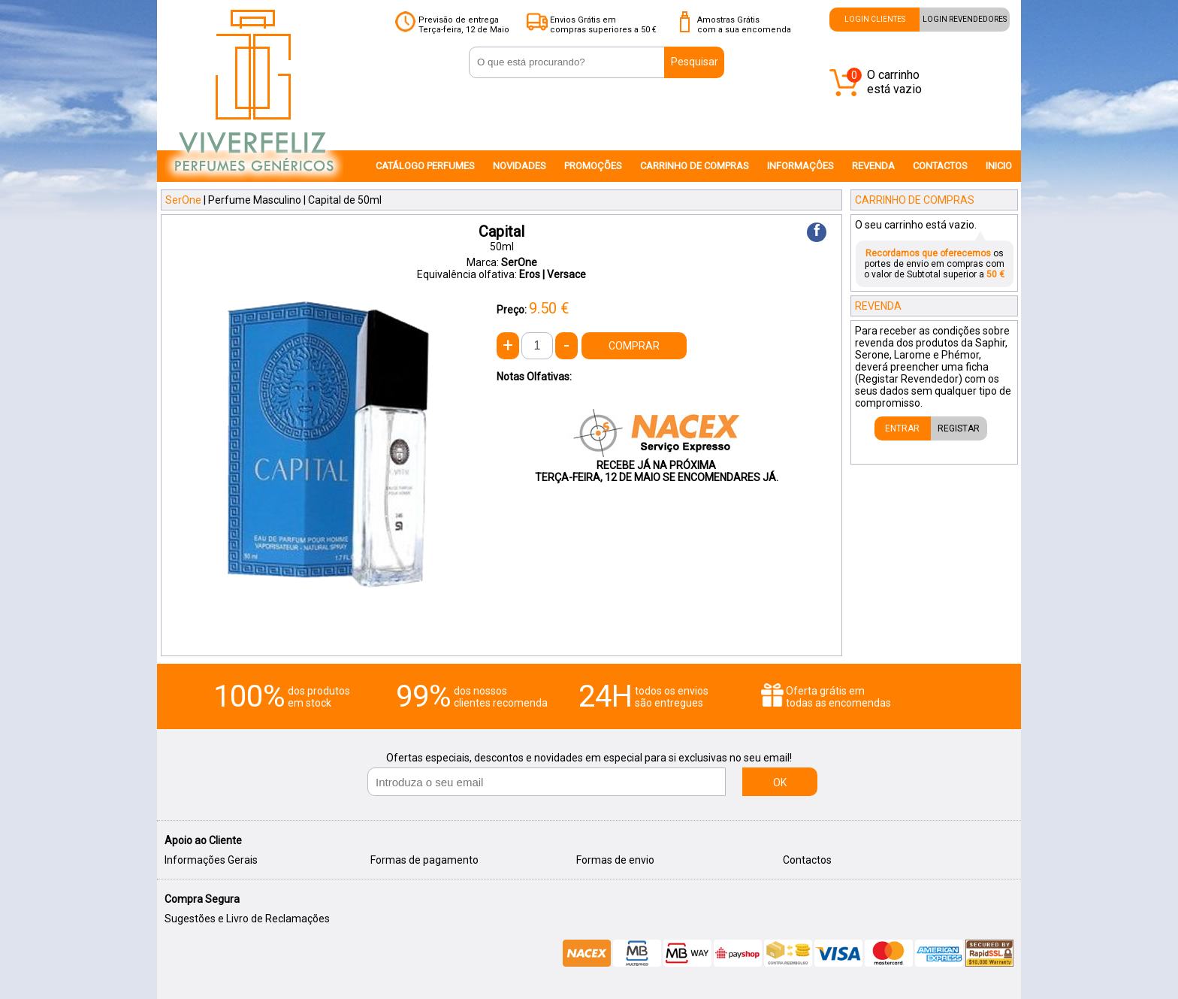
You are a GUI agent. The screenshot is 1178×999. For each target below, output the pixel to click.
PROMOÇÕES (593, 165)
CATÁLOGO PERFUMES (425, 165)
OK (780, 782)
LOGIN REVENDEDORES (965, 19)
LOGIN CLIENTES (874, 19)
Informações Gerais (211, 860)
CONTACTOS (940, 165)
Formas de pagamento (424, 860)
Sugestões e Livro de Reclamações (247, 919)
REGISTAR (959, 428)
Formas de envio (615, 860)
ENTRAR (902, 428)
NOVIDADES (519, 165)
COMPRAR (634, 346)
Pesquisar (694, 62)
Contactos (807, 860)
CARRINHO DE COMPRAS (694, 165)
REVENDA (873, 165)
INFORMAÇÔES (800, 165)
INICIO (999, 165)
